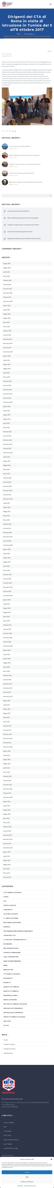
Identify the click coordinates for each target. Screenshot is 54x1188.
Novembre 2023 (7, 394)
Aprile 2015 (6, 818)
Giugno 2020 (6, 558)
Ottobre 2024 (7, 347)
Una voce (7, 1021)
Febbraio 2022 (7, 478)
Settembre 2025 (8, 301)
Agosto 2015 (6, 801)
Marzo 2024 (6, 377)
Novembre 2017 (7, 688)
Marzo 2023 (6, 427)
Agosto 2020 (6, 549)
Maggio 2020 (7, 562)
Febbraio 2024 (7, 381)
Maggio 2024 (7, 368)
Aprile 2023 (6, 423)
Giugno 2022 (6, 461)
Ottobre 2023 (7, 398)
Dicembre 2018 (7, 633)
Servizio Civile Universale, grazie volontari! (21, 173)
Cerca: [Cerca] (50, 195)
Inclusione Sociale (11, 948)
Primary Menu (50, 4)
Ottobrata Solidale (11, 974)
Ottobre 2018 (7, 642)
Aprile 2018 (6, 667)
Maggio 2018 (7, 663)
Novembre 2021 (7, 490)
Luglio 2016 (6, 755)
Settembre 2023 (8, 402)
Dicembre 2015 (7, 785)
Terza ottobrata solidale (14, 1017)
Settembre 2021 (8, 499)
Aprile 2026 (6, 272)
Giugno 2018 (6, 658)
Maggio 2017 (7, 713)
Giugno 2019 (6, 608)
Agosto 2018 (6, 650)
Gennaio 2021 (7, 528)
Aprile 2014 (6, 869)
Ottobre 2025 (7, 297)
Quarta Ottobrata (11, 987)
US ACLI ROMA (9, 1122)
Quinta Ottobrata (11, 991)
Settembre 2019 (8, 595)
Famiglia (6, 927)
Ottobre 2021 (7, 495)
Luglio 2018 (6, 654)
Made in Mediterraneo (12, 961)
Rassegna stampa (10, 995)
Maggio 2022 (7, 465)
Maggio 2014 (7, 864)
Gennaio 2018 (7, 679)
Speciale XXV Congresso (13, 1008)
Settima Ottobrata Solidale (15, 1004)
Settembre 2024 (8, 352)
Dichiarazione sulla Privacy (30, 1185)
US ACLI (6, 1025)
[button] (51, 1159)
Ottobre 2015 (7, 793)
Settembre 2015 (8, 797)
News (5, 965)
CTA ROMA (7, 1131)
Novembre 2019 (7, 587)
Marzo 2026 (6, 276)
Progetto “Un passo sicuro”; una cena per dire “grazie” (25, 164)
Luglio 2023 (6, 410)
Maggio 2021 (7, 511)
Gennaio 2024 (7, 385)
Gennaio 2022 (7, 482)
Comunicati (8, 909)
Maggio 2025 (7, 318)
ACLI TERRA (8, 1144)
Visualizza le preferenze (27, 1182)
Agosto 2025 (6, 305)
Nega (27, 1177)
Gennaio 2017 (7, 730)
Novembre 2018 (7, 637)
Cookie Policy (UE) (11, 1148)
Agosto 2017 (6, 700)
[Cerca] (27, 195)
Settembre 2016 (8, 747)
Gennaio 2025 (7, 335)
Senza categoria (6, 54)
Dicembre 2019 (7, 583)
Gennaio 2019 (7, 629)
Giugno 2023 (6, 415)
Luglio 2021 (6, 503)
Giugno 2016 (6, 759)
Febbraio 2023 (7, 431)
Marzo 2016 (6, 772)
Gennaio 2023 (7, 436)
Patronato (8, 978)
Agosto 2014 (6, 852)
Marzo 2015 (6, 822)
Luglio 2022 (6, 457)
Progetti (7, 982)
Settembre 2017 (8, 696)
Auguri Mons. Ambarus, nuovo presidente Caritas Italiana (25, 182)
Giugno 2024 (6, 364)
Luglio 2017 (6, 705)
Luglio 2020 (6, 553)
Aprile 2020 (6, 566)
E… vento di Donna (10, 918)
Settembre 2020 (8, 545)
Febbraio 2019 (7, 625)
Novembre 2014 (7, 839)
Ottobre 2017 (7, 692)
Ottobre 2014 (7, 843)
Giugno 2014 (6, 860)
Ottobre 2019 (7, 591)
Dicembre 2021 (7, 486)
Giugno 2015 (6, 810)
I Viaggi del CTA (9, 935)
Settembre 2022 (8, 452)
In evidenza (7, 944)
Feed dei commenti (9, 1049)
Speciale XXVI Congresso (13, 1012)
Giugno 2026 (6, 263)
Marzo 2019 (6, 621)
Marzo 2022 (6, 474)
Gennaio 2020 (7, 579)
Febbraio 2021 (7, 524)
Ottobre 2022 (7, 448)
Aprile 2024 (6, 373)
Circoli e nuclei (9, 905)
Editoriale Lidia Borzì (12, 922)
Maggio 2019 (7, 612)
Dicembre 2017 (7, 684)
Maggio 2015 (7, 814)
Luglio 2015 (6, 806)
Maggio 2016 (7, 764)
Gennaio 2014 (7, 877)
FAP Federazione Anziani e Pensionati (18, 931)
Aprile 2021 (6, 516)
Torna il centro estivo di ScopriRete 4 (20, 146)
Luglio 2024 (6, 360)
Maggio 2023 (7, 419)
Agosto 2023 (6, 406)
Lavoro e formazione (11, 952)
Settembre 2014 (8, 848)
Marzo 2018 (6, 671)
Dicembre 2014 (7, 835)
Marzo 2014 (6, 873)
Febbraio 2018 (7, 675)
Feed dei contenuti (9, 1044)
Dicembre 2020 (7, 532)
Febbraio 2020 (7, 574)
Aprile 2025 (6, 322)
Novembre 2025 (7, 293)
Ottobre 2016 (7, 743)
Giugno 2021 (6, 507)
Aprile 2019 (6, 616)
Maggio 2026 (7, 268)
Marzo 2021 (6, 520)
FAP (5, 1127)
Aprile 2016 (6, 768)
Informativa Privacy (7, 1155)
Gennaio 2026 (7, 284)
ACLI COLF (7, 1135)
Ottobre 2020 (7, 541)
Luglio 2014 (6, 856)
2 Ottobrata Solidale (12, 892)
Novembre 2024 (7, 343)
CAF (4, 901)
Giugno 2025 (6, 314)
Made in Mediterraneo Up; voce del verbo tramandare (24, 155)
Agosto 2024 (6, 356)
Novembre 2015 (7, 789)
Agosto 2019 (6, 600)
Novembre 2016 (7, 738)
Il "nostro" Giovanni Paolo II (14, 939)
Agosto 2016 (6, 751)
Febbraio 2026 (7, 280)
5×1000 (5, 897)
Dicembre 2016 (7, 734)
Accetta (27, 1172)
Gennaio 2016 (7, 780)
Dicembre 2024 (7, 339)
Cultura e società (10, 914)
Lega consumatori (10, 957)
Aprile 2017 (6, 717)
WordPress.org (8, 1053)
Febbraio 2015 (7, 827)
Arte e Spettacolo (11, 1140)
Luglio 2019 (6, 604)
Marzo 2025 (6, 326)
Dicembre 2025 (7, 289)
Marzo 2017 (6, 721)
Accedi (6, 1040)
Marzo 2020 (6, 570)
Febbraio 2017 (7, 726)
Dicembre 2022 (7, 440)
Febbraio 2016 (7, 776)
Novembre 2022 (7, 444)
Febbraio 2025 (7, 331)
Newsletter (8, 969)
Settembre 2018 (8, 646)
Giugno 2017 (6, 709)
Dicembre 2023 (7, 389)
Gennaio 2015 (7, 831)
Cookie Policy (20, 1185)
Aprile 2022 (6, 469)
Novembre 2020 (7, 537)
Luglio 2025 (6, 310)
